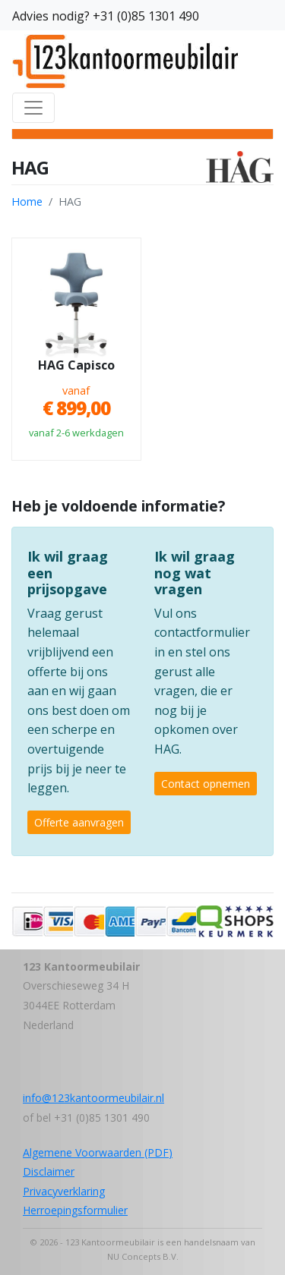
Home (27, 201)
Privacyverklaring (64, 1191)
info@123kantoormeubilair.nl (93, 1098)
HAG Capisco (76, 365)
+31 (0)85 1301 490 (146, 16)
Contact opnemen (205, 783)
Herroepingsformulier (75, 1210)
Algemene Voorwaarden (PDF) (98, 1152)
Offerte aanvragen (79, 822)
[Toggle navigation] (33, 108)
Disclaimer (48, 1171)
